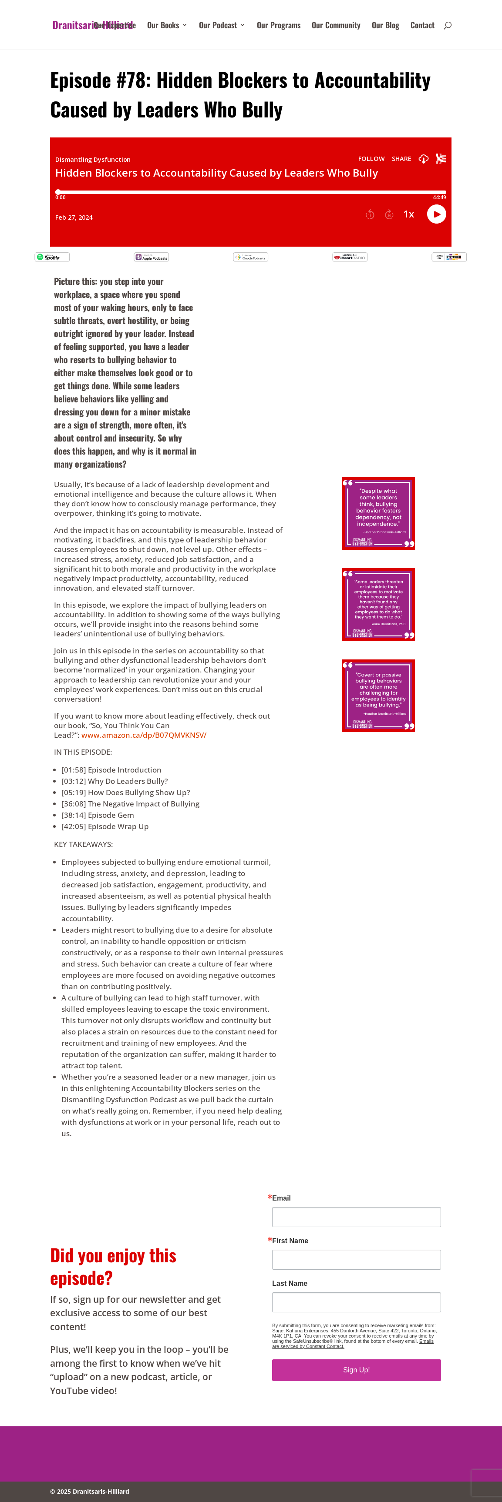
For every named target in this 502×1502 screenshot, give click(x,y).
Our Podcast (218, 26)
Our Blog (385, 26)
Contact (423, 26)
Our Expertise (115, 26)
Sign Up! (356, 1370)
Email (281, 1198)
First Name (290, 1241)
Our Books (163, 26)
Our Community (336, 26)
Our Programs (278, 26)
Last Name (289, 1283)
